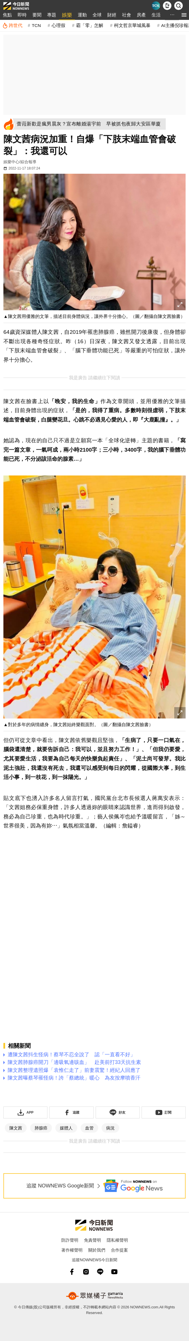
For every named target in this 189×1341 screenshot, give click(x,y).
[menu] (184, 15)
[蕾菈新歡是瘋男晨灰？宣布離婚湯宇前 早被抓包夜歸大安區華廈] (90, 124)
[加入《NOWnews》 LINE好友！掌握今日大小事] (118, 1112)
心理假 (58, 25)
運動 (82, 14)
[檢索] (178, 5)
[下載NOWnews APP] (167, 5)
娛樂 (67, 15)
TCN (36, 25)
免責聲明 (92, 1240)
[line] (100, 1271)
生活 (156, 14)
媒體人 (66, 1128)
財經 (111, 14)
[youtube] (114, 1271)
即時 (22, 14)
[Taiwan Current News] (156, 5)
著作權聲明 (72, 1250)
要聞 (36, 14)
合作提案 (119, 1250)
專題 (51, 14)
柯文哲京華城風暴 (132, 25)
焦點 (7, 14)
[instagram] (86, 1271)
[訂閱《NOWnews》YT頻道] (164, 1112)
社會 (126, 14)
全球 (97, 14)
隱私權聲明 (117, 1240)
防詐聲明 (69, 1240)
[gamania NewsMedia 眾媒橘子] (94, 1296)
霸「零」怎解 (89, 25)
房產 (141, 14)
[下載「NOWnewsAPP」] (25, 1112)
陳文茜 (15, 1128)
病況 (110, 1128)
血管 (89, 1128)
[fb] (71, 1271)
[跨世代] (12, 25)
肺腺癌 (41, 1128)
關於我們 (96, 1250)
